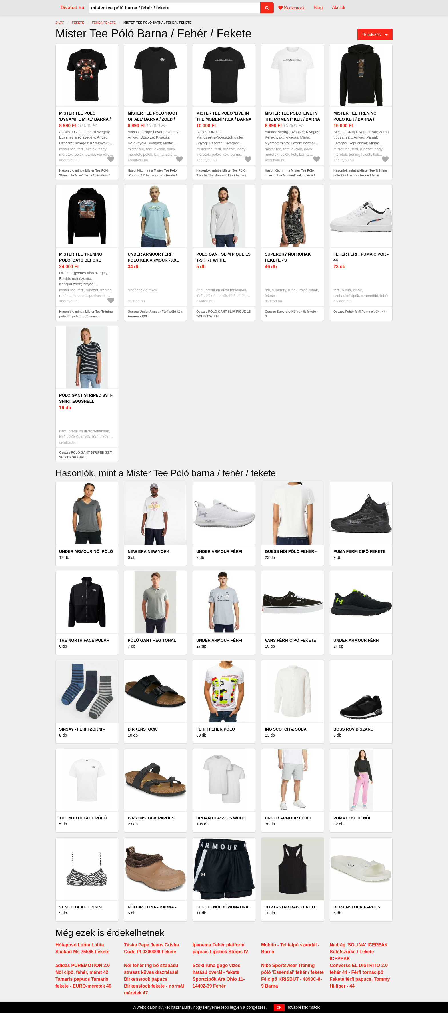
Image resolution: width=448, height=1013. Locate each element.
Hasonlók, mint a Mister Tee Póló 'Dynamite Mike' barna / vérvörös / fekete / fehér (84, 175)
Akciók (338, 7)
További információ (304, 1007)
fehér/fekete (104, 22)
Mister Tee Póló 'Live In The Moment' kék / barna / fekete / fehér (223, 119)
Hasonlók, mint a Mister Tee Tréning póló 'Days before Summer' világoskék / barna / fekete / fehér (86, 316)
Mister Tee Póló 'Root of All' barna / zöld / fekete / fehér (153, 119)
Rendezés (371, 34)
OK (279, 1007)
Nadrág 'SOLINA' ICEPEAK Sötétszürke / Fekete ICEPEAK (359, 951)
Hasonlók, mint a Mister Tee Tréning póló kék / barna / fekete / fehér (360, 173)
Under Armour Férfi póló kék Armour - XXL (153, 257)
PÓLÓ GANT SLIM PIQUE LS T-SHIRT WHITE (223, 257)
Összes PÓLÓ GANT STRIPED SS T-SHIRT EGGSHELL (86, 455)
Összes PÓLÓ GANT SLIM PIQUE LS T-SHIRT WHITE (223, 314)
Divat (59, 22)
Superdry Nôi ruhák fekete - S (288, 257)
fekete (78, 22)
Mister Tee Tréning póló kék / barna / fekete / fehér (355, 119)
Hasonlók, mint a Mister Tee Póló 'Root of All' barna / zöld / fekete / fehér (152, 175)
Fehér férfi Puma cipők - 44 (361, 257)
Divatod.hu (72, 7)
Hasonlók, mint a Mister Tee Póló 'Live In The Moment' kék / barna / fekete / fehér (221, 175)
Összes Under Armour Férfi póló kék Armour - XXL (155, 314)
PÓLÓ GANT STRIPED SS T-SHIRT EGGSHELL (86, 398)
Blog (318, 7)
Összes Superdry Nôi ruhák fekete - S (291, 314)
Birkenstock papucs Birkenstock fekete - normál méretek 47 (154, 986)
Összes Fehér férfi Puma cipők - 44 (359, 311)
